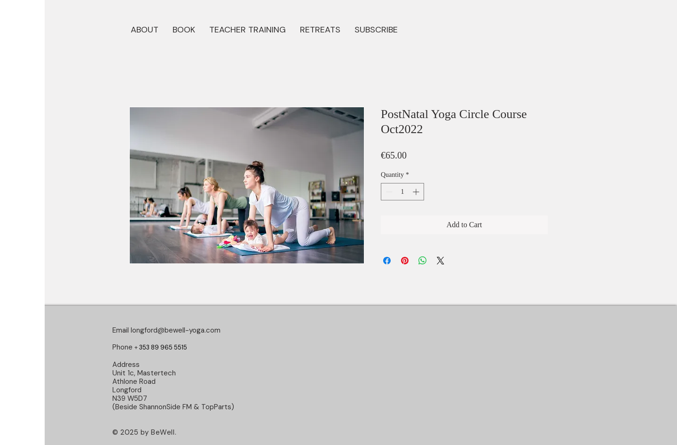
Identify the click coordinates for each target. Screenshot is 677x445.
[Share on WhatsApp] (422, 260)
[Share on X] (440, 260)
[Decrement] (388, 191)
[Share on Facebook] (387, 260)
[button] (183, 28)
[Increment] (417, 191)
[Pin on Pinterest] (404, 260)
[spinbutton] (402, 191)
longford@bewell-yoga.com (175, 330)
